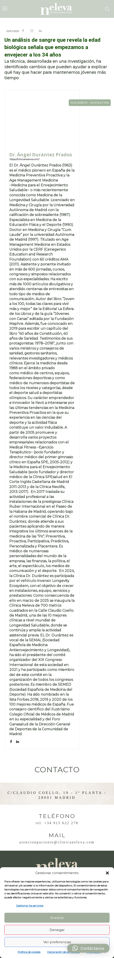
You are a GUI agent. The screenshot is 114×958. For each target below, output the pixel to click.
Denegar (57, 930)
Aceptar (57, 918)
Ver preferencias (57, 942)
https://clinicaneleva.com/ (24, 159)
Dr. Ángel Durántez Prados (40, 154)
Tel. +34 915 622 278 (57, 823)
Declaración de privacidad (63, 952)
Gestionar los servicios (29, 905)
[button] (107, 873)
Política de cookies (29, 952)
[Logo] (57, 9)
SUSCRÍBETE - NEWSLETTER (89, 102)
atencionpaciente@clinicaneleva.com (57, 842)
